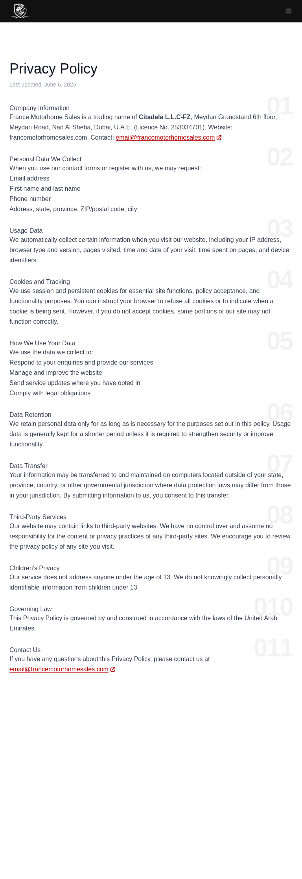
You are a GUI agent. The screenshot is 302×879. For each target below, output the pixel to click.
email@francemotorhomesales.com (165, 137)
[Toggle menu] (289, 11)
